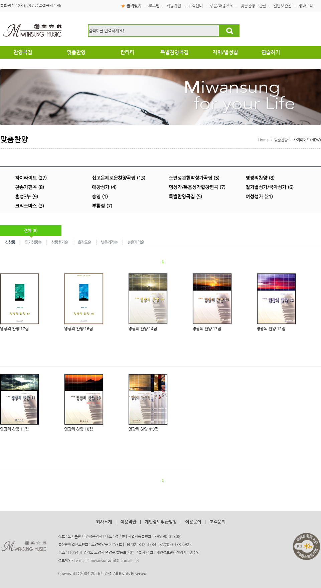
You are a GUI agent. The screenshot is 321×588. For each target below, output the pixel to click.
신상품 (10, 242)
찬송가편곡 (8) (29, 187)
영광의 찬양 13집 (206, 328)
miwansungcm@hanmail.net (114, 560)
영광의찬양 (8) (260, 177)
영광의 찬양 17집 (14, 328)
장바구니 (306, 5)
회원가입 (173, 5)
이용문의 (193, 521)
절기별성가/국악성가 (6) (270, 187)
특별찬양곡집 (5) (185, 196)
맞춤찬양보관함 (253, 5)
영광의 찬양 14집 (142, 328)
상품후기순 (60, 242)
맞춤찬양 (281, 140)
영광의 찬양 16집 (78, 328)
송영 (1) (100, 196)
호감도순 (85, 242)
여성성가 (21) (259, 196)
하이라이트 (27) (31, 177)
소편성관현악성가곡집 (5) (194, 177)
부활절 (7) (102, 205)
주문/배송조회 (221, 5)
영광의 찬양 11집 (14, 429)
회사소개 (104, 521)
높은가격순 (136, 242)
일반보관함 (282, 5)
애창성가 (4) (104, 187)
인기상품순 (33, 242)
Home (263, 140)
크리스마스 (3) (29, 205)
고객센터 (195, 5)
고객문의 (217, 521)
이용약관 (128, 521)
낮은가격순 (110, 242)
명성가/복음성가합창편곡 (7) (197, 187)
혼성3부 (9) (26, 196)
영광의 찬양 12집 (271, 328)
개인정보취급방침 (161, 521)
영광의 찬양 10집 (78, 429)
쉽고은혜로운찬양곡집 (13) (118, 177)
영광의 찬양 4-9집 (143, 429)
